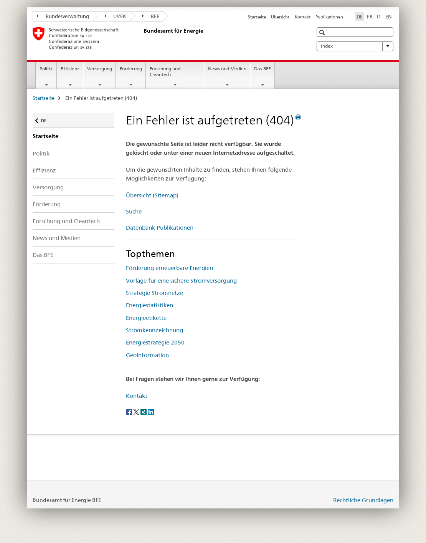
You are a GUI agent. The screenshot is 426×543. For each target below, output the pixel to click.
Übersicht (280, 17)
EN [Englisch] (388, 16)
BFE (150, 16)
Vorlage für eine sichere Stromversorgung (181, 280)
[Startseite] (142, 38)
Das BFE (262, 68)
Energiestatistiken (149, 305)
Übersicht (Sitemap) (152, 195)
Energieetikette (146, 317)
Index (355, 46)
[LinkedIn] (151, 412)
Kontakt (302, 17)
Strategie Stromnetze (154, 292)
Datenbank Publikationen (159, 227)
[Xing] (144, 412)
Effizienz (70, 68)
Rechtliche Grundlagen (363, 500)
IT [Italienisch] (379, 16)
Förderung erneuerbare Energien (169, 268)
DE (47, 119)
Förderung (131, 68)
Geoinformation (147, 355)
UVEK (116, 16)
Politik (46, 68)
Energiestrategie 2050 (155, 342)
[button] (323, 32)
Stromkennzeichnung (154, 330)
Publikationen (329, 17)
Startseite (257, 17)
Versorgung (99, 68)
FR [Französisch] (370, 16)
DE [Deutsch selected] (360, 16)
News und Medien (227, 68)
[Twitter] (136, 412)
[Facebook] (129, 412)
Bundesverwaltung (63, 16)
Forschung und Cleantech (165, 71)
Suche (134, 211)
